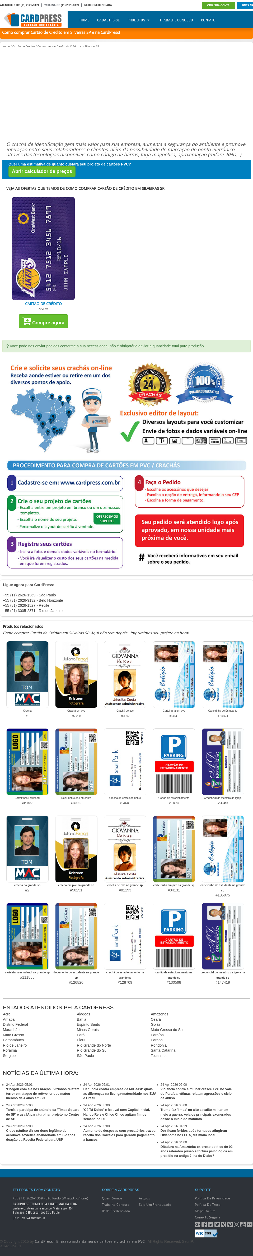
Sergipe (9, 1055)
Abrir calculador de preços (42, 171)
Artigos (144, 1198)
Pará (81, 1035)
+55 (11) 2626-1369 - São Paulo (29, 595)
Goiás (156, 1024)
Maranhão (11, 1030)
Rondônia (159, 1045)
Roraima (10, 1050)
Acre (7, 1014)
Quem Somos (112, 1198)
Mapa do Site (205, 1211)
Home (84, 20)
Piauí (81, 1040)
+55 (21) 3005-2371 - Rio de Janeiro (33, 611)
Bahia (81, 1019)
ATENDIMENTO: (10, 5)
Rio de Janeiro (15, 1045)
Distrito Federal (15, 1024)
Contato (208, 20)
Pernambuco (13, 1040)
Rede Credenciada (116, 1211)
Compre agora (43, 321)
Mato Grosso (13, 1035)
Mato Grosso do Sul (167, 1030)
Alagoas (83, 1014)
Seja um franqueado (155, 1204)
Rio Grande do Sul (92, 1050)
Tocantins (158, 1055)
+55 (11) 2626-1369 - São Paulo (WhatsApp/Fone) (50, 1198)
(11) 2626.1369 (70, 5)
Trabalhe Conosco (176, 20)
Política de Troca (208, 1204)
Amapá (9, 1019)
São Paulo (85, 1055)
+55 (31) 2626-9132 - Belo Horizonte (33, 600)
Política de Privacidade (212, 1198)
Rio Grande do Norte (94, 1045)
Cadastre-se (108, 20)
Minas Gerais (88, 1030)
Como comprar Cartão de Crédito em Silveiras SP (68, 46)
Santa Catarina (163, 1050)
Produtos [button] (138, 20)
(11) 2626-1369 (30, 5)
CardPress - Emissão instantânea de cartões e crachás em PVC (90, 1241)
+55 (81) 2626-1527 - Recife (26, 605)
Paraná (157, 1040)
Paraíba (157, 1035)
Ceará (156, 1019)
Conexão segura (207, 1217)
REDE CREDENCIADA (98, 5)
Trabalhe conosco (115, 1204)
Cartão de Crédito (23, 46)
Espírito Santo (88, 1024)
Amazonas (159, 1014)
